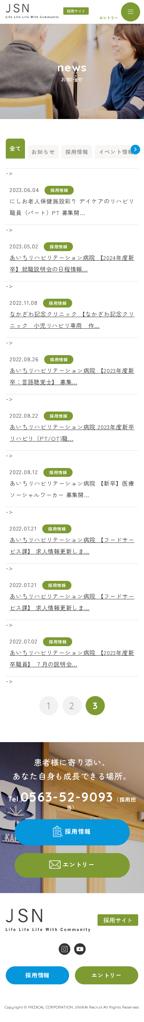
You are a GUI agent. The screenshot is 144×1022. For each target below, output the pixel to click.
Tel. (61, 797)
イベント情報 (116, 151)
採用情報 (76, 151)
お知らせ (43, 151)
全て (15, 148)
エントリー (108, 17)
